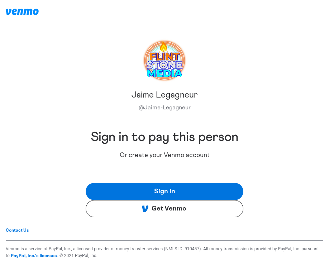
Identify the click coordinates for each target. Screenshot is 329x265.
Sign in (164, 191)
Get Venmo (164, 208)
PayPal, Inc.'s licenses (34, 256)
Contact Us (17, 230)
